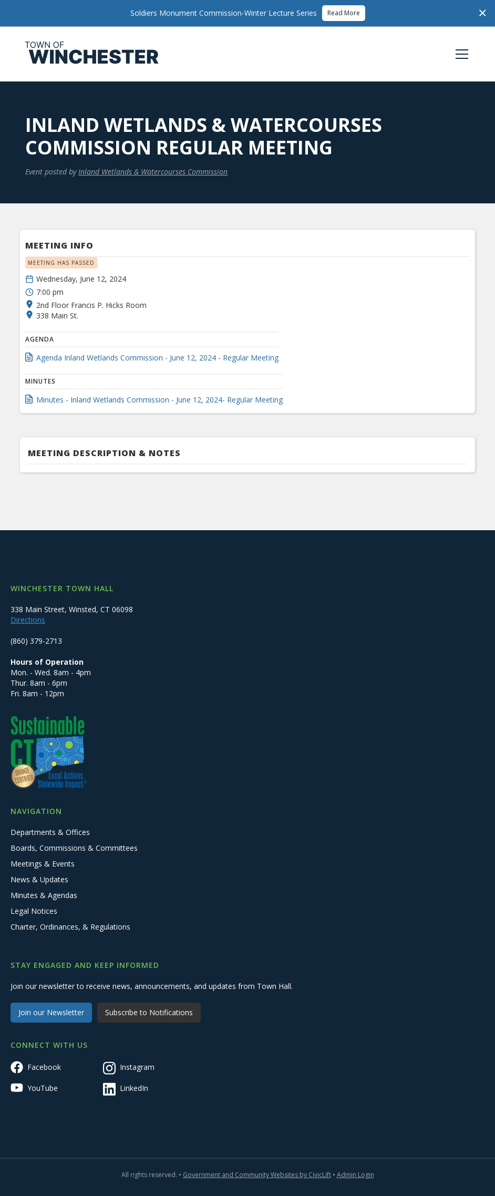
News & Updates (39, 879)
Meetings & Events (43, 864)
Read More (343, 12)
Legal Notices (34, 911)
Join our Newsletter (51, 1012)
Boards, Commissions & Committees (74, 848)
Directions (28, 620)
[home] (92, 54)
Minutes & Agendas (44, 895)
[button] (459, 54)
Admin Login (355, 1174)
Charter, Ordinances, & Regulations (70, 927)
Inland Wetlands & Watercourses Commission (153, 172)
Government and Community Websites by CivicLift (257, 1174)
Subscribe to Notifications (149, 1012)
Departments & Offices (50, 832)
